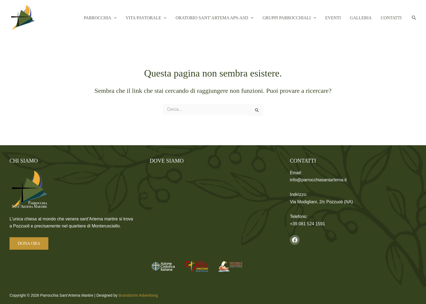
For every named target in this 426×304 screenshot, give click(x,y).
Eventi (339, 17)
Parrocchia (116, 18)
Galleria (364, 17)
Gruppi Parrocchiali (298, 18)
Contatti (392, 17)
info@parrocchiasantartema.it (318, 180)
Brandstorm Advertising (138, 295)
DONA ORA (29, 243)
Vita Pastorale (160, 18)
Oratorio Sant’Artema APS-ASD (226, 18)
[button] (130, 18)
